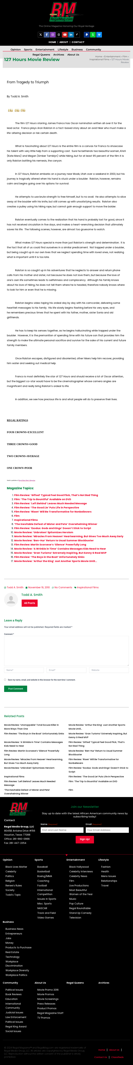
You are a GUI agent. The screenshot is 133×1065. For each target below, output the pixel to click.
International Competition (45, 892)
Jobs (8, 938)
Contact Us (100, 1057)
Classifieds (117, 1057)
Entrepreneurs (14, 933)
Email (94, 824)
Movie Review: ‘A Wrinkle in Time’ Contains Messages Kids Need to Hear (60, 548)
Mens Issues (108, 876)
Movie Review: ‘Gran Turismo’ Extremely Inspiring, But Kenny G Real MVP (60, 553)
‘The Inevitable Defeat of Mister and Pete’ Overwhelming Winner (55, 524)
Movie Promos (45, 994)
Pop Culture (76, 903)
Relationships (109, 881)
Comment (9, 634)
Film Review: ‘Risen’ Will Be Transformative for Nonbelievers (53, 511)
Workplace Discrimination (14, 963)
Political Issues (14, 989)
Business (77, 49)
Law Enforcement (16, 1017)
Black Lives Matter (16, 866)
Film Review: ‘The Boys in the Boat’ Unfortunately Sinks (49, 557)
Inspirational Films (99, 59)
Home (101, 1050)
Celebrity (11, 871)
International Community (13, 1006)
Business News (14, 929)
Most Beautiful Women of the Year (81, 892)
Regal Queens (41, 54)
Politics (10, 876)
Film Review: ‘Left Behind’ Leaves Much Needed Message (50, 503)
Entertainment (45, 49)
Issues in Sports (46, 899)
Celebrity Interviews (81, 871)
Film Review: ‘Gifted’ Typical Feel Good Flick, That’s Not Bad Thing (56, 495)
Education (12, 999)
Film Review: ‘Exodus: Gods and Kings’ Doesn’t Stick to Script (52, 528)
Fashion (106, 866)
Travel (104, 885)
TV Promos (43, 1017)
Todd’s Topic (13, 894)
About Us (73, 54)
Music (72, 899)
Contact (9, 820)
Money (10, 943)
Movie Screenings (48, 999)
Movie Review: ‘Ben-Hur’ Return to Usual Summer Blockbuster (54, 540)
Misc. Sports (44, 903)
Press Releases (46, 1003)
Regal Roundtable (80, 908)
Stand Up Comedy (80, 913)
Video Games (45, 917)
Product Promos (47, 1008)
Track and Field (46, 913)
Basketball (43, 871)
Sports (28, 49)
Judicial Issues (14, 1012)
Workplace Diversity (17, 970)
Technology (13, 957)
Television (75, 917)
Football (42, 885)
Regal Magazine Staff (50, 1013)
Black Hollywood (79, 866)
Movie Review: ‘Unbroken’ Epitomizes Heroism (43, 532)
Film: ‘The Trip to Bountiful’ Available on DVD (42, 499)
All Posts (29, 603)
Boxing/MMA (44, 876)
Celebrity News (78, 876)
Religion (10, 881)
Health (105, 871)
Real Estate (12, 952)
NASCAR (42, 908)
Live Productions (79, 885)
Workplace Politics (16, 975)
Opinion (16, 49)
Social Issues (13, 1031)
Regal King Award (16, 1026)
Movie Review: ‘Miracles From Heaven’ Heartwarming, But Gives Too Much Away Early (68, 536)
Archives (58, 54)
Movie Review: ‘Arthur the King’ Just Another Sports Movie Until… (55, 561)
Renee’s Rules (14, 885)
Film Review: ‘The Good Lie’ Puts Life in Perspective (46, 507)
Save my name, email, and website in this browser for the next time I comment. (42, 680)
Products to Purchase (18, 947)
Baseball (42, 866)
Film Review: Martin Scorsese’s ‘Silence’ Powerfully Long (50, 544)
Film (125, 56)
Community (93, 49)
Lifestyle (63, 49)
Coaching (43, 881)
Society (10, 890)
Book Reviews (14, 994)
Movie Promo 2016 (48, 989)
